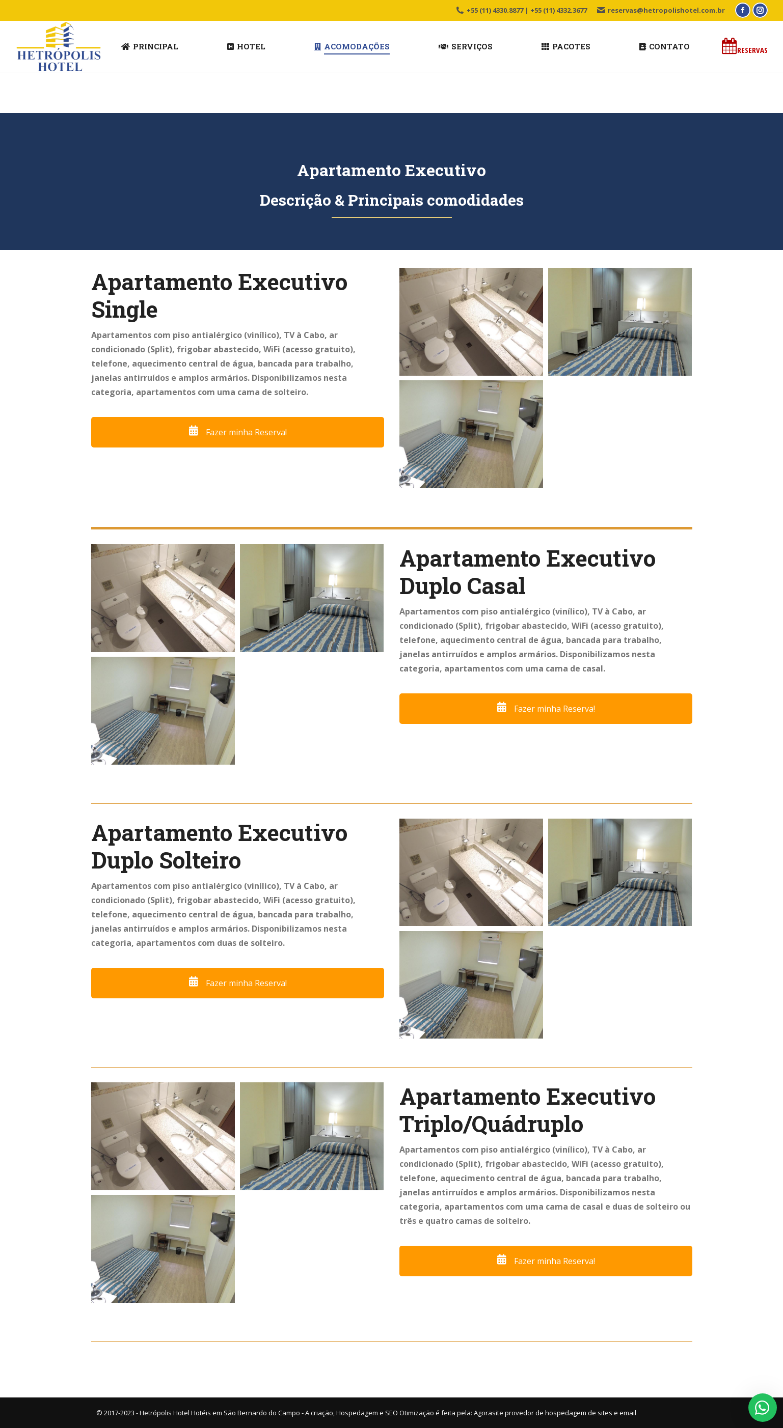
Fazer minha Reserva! (237, 432)
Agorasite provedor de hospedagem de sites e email (555, 1412)
